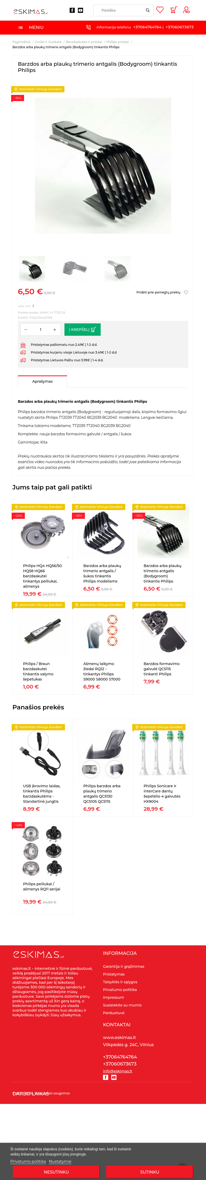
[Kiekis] (41, 329)
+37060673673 (180, 26)
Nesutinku (56, 1172)
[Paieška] (123, 10)
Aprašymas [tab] (42, 381)
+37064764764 (147, 26)
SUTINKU (149, 1172)
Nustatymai (60, 1161)
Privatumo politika (28, 1161)
